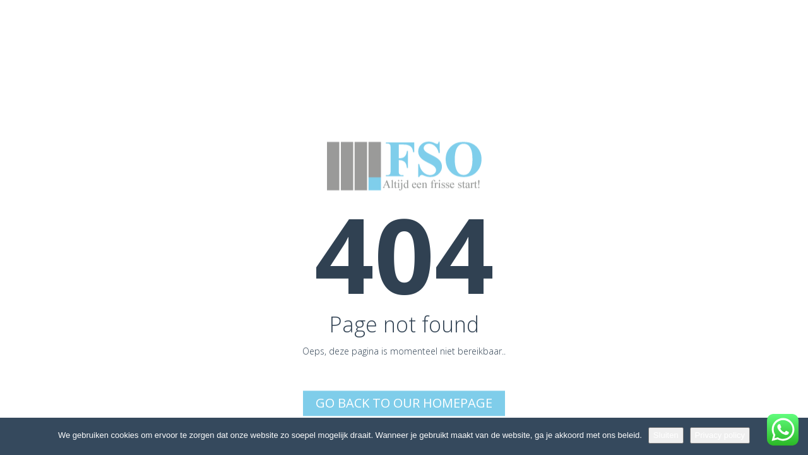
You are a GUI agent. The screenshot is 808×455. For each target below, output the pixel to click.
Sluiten (666, 435)
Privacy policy (720, 435)
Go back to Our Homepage (404, 402)
